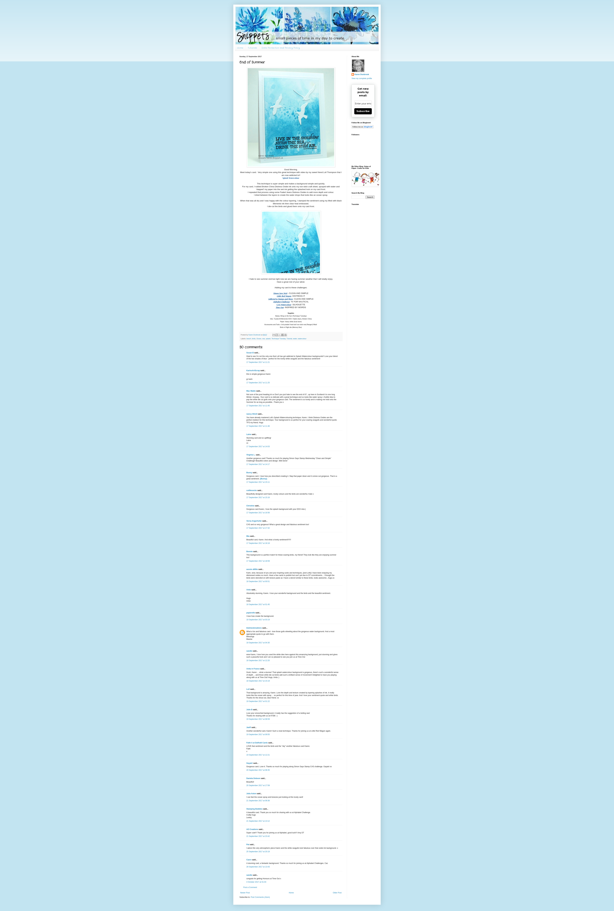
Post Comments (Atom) (260, 897)
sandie (249, 651)
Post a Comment (250, 887)
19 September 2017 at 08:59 (258, 719)
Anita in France (253, 669)
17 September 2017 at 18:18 (258, 543)
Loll (248, 689)
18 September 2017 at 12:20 (258, 660)
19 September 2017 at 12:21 (258, 755)
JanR (248, 727)
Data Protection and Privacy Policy (281, 47)
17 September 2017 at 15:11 (258, 482)
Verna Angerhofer (254, 521)
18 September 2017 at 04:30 (258, 643)
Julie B (249, 710)
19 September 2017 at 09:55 (258, 734)
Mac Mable (251, 391)
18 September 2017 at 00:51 (258, 581)
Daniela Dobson (253, 778)
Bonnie (249, 551)
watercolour (302, 339)
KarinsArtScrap (253, 370)
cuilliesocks (251, 490)
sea (263, 339)
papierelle (250, 613)
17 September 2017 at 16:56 (258, 513)
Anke (248, 590)
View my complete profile (362, 78)
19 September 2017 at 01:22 (258, 701)
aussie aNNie (252, 569)
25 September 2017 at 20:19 (258, 852)
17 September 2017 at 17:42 (258, 528)
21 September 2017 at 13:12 (258, 821)
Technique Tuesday (279, 339)
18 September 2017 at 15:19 (258, 681)
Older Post (337, 893)
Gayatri (249, 763)
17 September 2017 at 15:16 (258, 497)
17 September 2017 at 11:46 (258, 426)
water (295, 339)
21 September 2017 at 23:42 (258, 836)
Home (240, 47)
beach (249, 339)
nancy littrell (251, 414)
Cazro (248, 860)
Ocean (258, 339)
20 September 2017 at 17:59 (258, 785)
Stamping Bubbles (254, 809)
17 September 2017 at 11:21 (258, 362)
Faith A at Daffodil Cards (257, 743)
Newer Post (245, 893)
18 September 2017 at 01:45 (258, 604)
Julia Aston (251, 794)
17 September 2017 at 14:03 (258, 446)
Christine (250, 506)
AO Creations (252, 829)
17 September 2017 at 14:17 (258, 464)
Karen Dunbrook (362, 74)
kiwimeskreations (254, 628)
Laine (248, 434)
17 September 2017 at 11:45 (258, 406)
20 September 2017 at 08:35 (258, 770)
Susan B (250, 353)
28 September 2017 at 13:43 (258, 867)
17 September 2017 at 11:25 (258, 383)
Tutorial (289, 339)
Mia (247, 536)
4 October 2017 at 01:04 (256, 882)
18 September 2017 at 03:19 (258, 620)
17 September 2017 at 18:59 (258, 561)
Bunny (249, 473)
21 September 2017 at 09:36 (258, 801)
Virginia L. (250, 455)
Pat (247, 844)
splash (268, 339)
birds (253, 339)
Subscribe (363, 111)
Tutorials (252, 47)
